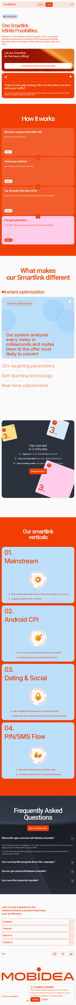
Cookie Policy (57, 996)
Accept (35, 999)
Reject (45, 999)
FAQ (3, 954)
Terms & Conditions (10, 996)
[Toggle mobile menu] (72, 4)
